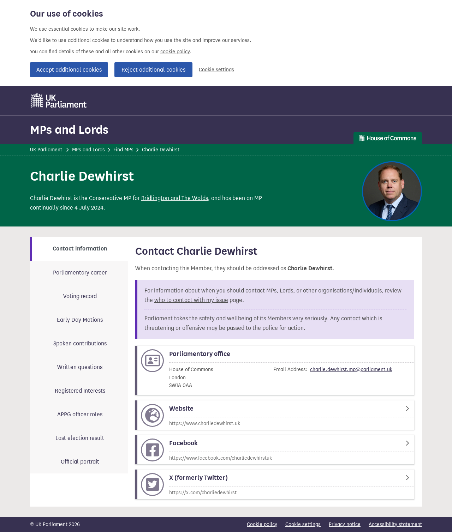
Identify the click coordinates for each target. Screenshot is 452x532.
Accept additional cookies (69, 69)
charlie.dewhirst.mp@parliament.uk (351, 370)
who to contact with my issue (191, 300)
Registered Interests (80, 390)
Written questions (79, 367)
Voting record (80, 296)
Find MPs (123, 150)
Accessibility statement (395, 524)
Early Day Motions (80, 319)
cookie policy (175, 52)
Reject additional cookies (153, 69)
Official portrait (80, 461)
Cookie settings (216, 70)
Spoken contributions (80, 343)
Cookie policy (262, 524)
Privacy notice (345, 524)
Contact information (80, 248)
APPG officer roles (79, 414)
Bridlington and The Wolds (174, 198)
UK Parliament (46, 150)
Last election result (79, 438)
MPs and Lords (69, 129)
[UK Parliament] (59, 100)
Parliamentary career (80, 272)
